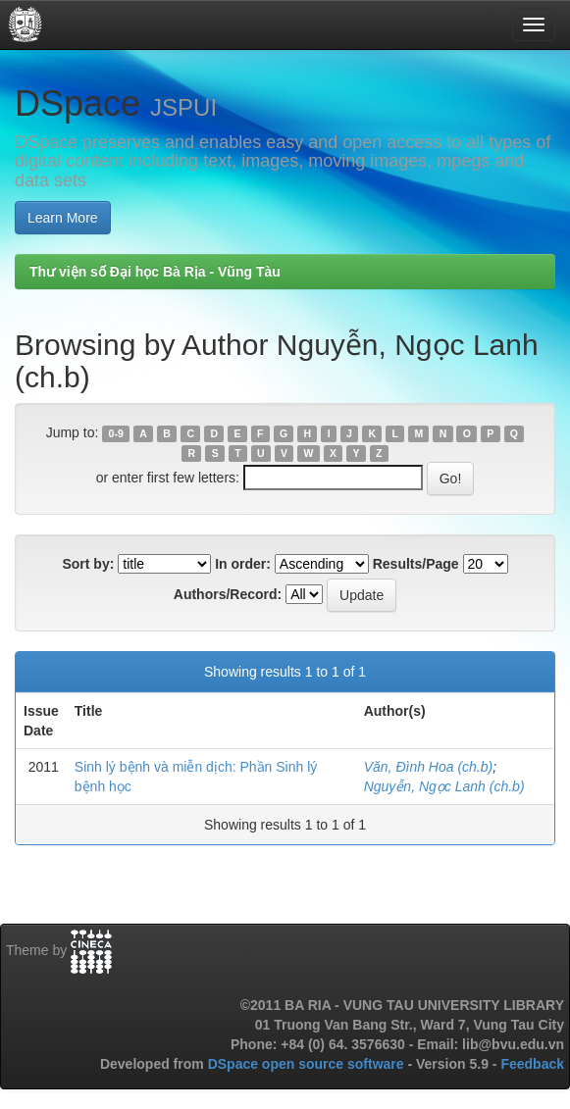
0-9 (116, 433)
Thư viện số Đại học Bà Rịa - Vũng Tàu (155, 271)
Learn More (62, 218)
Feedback (532, 1064)
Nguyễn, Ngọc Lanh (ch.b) (444, 786)
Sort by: (88, 564)
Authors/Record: (228, 594)
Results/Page (416, 564)
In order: (243, 564)
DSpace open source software (308, 1064)
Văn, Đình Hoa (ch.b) (428, 767)
